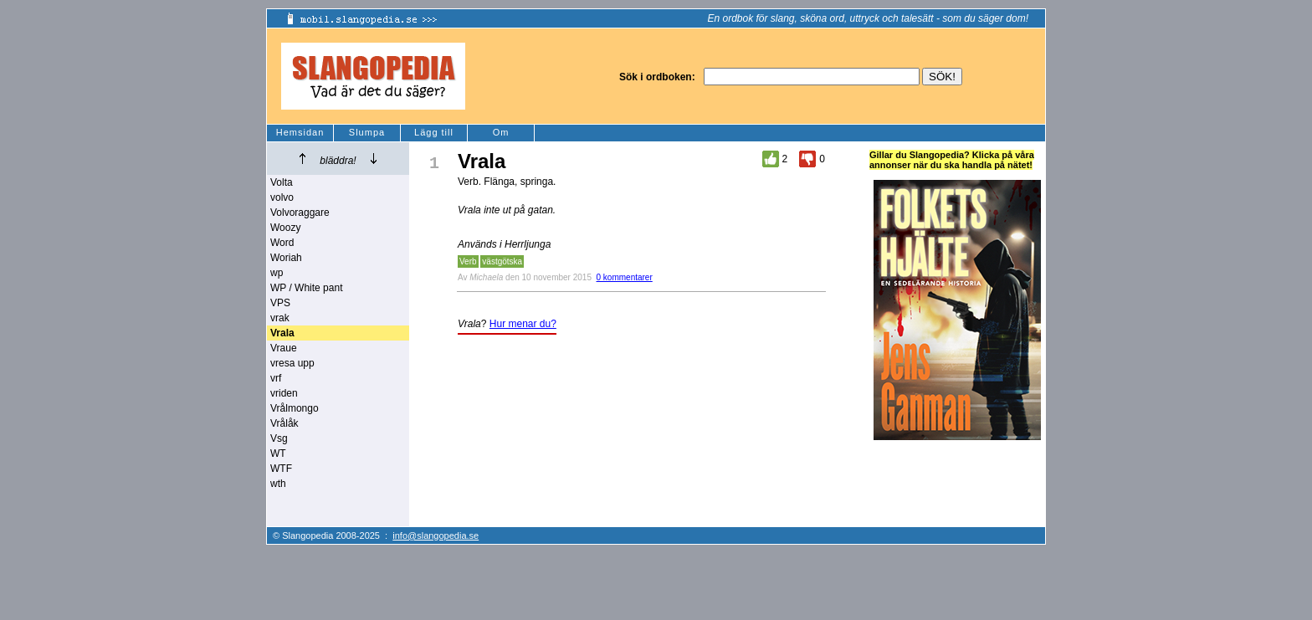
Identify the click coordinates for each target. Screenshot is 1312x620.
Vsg (279, 438)
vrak (280, 318)
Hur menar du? (522, 324)
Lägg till (434, 132)
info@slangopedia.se (435, 535)
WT (278, 453)
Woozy (285, 227)
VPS (280, 303)
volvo (282, 197)
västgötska (502, 261)
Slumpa (367, 132)
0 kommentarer (625, 277)
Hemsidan (300, 132)
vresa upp (292, 363)
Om (501, 132)
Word (282, 243)
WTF (281, 468)
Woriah (286, 258)
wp (276, 273)
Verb (468, 261)
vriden (284, 393)
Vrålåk (284, 423)
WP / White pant (306, 288)
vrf (275, 378)
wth (278, 483)
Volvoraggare (300, 212)
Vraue (283, 348)
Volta (281, 182)
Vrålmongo (294, 408)
